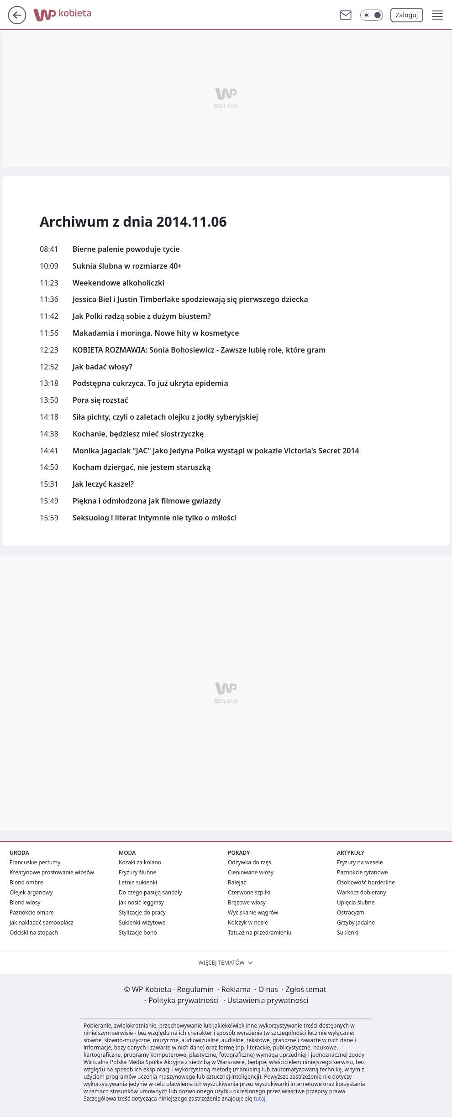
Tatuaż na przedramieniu (260, 932)
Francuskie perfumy (35, 862)
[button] (437, 15)
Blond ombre (26, 882)
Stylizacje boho (138, 932)
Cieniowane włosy (250, 872)
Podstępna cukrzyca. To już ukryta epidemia (150, 383)
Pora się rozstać (100, 400)
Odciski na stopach (34, 932)
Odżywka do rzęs (249, 862)
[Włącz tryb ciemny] (371, 15)
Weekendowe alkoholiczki (118, 283)
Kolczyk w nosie (248, 922)
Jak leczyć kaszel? (103, 484)
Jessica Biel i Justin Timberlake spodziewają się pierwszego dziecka (190, 299)
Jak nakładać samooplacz (42, 922)
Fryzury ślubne (137, 872)
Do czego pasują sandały (150, 892)
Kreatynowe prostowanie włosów (52, 872)
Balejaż (237, 882)
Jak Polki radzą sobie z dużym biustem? (142, 316)
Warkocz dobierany (361, 892)
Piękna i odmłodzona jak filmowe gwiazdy (147, 501)
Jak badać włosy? (102, 367)
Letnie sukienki (138, 882)
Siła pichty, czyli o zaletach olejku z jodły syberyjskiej (165, 417)
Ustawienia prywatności (265, 1000)
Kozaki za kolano (140, 862)
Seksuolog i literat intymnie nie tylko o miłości (154, 518)
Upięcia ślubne (356, 902)
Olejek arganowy (31, 892)
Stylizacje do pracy (142, 912)
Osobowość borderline (366, 882)
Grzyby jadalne (356, 922)
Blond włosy (25, 902)
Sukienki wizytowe (142, 922)
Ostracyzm (350, 912)
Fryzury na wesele (360, 862)
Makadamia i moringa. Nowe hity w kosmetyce (156, 333)
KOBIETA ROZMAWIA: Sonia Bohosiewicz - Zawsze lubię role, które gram (199, 350)
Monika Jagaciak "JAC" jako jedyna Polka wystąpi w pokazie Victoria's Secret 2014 (216, 451)
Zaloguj (407, 14)
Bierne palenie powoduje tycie (126, 249)
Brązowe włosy (247, 902)
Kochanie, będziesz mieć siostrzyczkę (138, 434)
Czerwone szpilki (249, 892)
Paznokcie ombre (32, 912)
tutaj (259, 1098)
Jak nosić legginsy (141, 902)
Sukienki (347, 932)
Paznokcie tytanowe (362, 872)
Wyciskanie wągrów (253, 912)
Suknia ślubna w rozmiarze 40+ (127, 266)
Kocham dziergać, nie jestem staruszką (142, 467)
